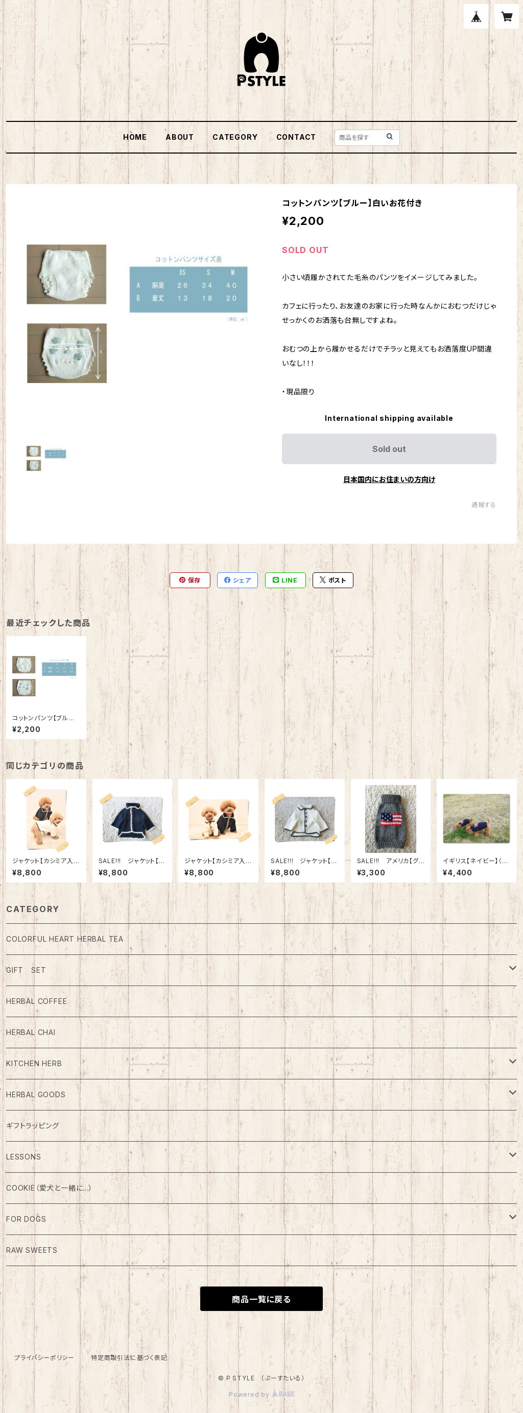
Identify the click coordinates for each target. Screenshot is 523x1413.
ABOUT (179, 137)
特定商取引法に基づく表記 (129, 1357)
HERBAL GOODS (36, 1094)
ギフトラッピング (32, 1125)
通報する (483, 505)
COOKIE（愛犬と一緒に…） (49, 1187)
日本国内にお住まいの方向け (389, 479)
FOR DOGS (26, 1219)
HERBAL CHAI (31, 1032)
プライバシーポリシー (44, 1357)
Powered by (261, 1394)
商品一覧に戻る (261, 1299)
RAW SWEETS (32, 1250)
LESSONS (23, 1156)
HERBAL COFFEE (36, 1001)
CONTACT (296, 137)
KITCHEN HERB (34, 1063)
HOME (135, 137)
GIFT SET (26, 970)
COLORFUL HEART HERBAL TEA (65, 939)
